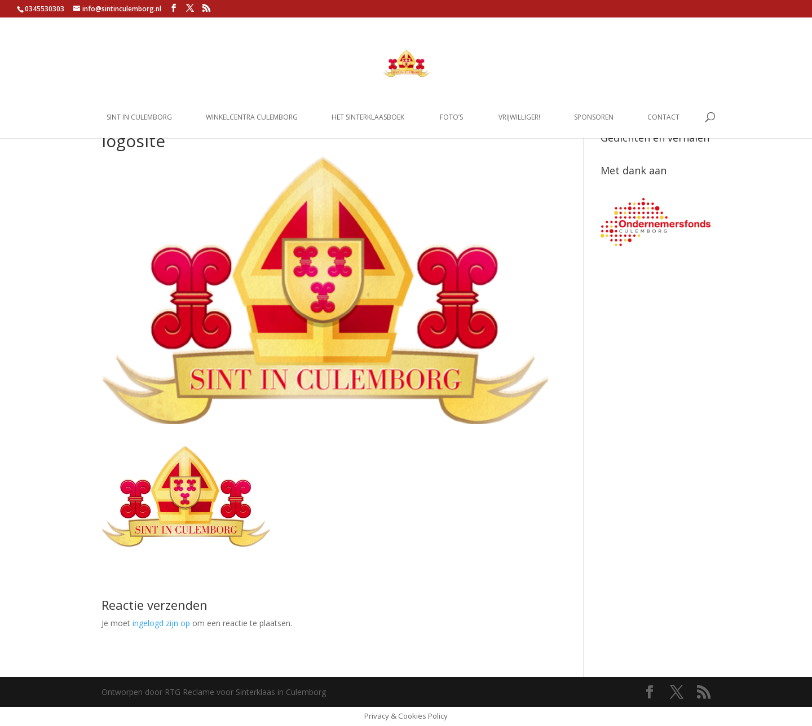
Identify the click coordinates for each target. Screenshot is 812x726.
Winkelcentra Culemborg (252, 117)
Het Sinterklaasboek (368, 117)
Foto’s (451, 117)
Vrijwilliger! (519, 117)
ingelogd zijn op (161, 623)
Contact (663, 117)
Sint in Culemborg (139, 117)
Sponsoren (594, 117)
